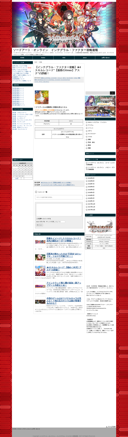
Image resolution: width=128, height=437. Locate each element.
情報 (79, 77)
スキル (75, 77)
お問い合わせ (106, 57)
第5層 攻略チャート (18, 95)
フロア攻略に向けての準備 (20, 73)
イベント (60, 77)
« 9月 (16, 178)
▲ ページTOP (111, 426)
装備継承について (17, 77)
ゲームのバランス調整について (21, 81)
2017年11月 (91, 207)
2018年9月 (91, 178)
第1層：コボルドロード (19, 112)
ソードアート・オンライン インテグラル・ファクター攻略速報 (55, 50)
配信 (89, 145)
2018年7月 (91, 184)
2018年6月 (91, 186)
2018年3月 (91, 195)
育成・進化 (91, 142)
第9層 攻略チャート (18, 103)
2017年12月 (91, 204)
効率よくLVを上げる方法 (19, 69)
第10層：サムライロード (19, 129)
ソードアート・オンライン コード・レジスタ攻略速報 (100, 163)
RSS (64, 57)
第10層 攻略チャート (18, 105)
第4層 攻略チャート (18, 94)
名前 (37, 224)
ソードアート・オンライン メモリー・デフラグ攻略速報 (100, 168)
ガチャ (64, 77)
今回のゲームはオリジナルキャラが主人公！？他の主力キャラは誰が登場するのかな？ (63, 303)
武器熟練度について (18, 79)
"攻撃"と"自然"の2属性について (21, 75)
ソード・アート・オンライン (42, 81)
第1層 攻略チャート (18, 88)
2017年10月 (91, 209)
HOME (22, 57)
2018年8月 (91, 181)
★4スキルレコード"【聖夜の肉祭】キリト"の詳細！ (56, 182)
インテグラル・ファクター (54, 79)
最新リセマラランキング (19, 67)
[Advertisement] (22, 146)
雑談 (89, 148)
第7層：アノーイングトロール (21, 123)
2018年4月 (91, 192)
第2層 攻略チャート (18, 90)
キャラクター (70, 77)
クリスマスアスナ (65, 79)
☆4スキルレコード (42, 79)
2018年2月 (91, 198)
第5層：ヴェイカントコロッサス (22, 120)
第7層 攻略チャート (18, 99)
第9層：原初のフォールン (20, 127)
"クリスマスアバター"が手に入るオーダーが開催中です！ (58, 185)
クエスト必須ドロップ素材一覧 (21, 71)
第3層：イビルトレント (19, 116)
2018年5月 (91, 189)
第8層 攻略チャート (18, 101)
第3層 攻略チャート (18, 92)
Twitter (43, 57)
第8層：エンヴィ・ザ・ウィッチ (22, 125)
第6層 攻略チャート (18, 97)
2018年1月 (91, 201)
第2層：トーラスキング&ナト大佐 (22, 114)
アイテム (90, 125)
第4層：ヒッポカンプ (18, 118)
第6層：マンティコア (18, 122)
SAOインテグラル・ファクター (49, 77)
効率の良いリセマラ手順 (19, 66)
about (85, 57)
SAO (36, 79)
